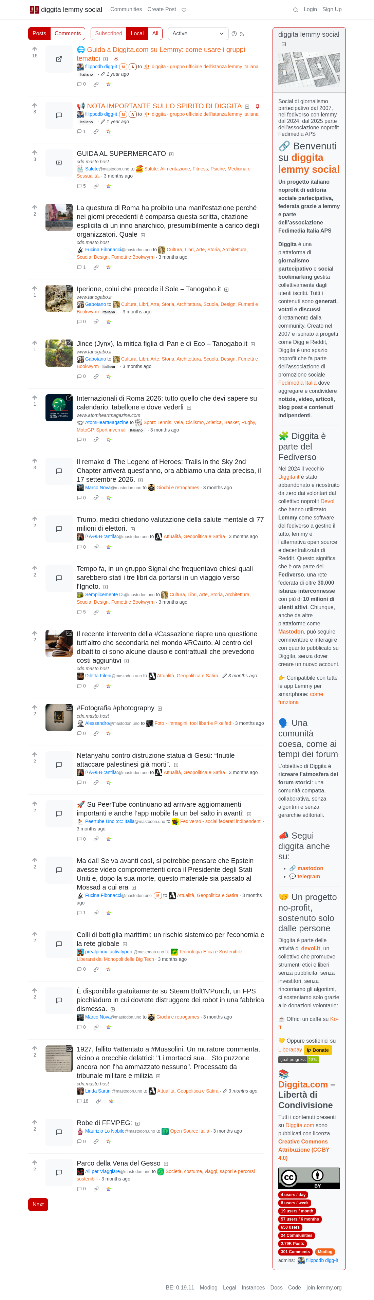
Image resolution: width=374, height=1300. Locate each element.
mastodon (310, 868)
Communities (126, 9)
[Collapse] (283, 44)
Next (38, 1204)
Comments (68, 33)
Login (310, 9)
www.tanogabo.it (94, 297)
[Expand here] (59, 163)
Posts (39, 33)
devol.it (310, 948)
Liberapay (290, 1049)
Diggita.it (288, 477)
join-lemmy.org (324, 1287)
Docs (276, 1287)
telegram (308, 876)
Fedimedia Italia (297, 383)
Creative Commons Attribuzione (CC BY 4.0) (303, 1150)
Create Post (161, 9)
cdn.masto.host (93, 161)
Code (294, 1287)
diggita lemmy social (66, 9)
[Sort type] (198, 33)
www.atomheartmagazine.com (109, 415)
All (155, 33)
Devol (328, 501)
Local (137, 33)
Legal (229, 1287)
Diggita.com (303, 1084)
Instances (253, 1287)
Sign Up (332, 9)
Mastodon (291, 632)
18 (83, 1101)
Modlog (325, 1251)
